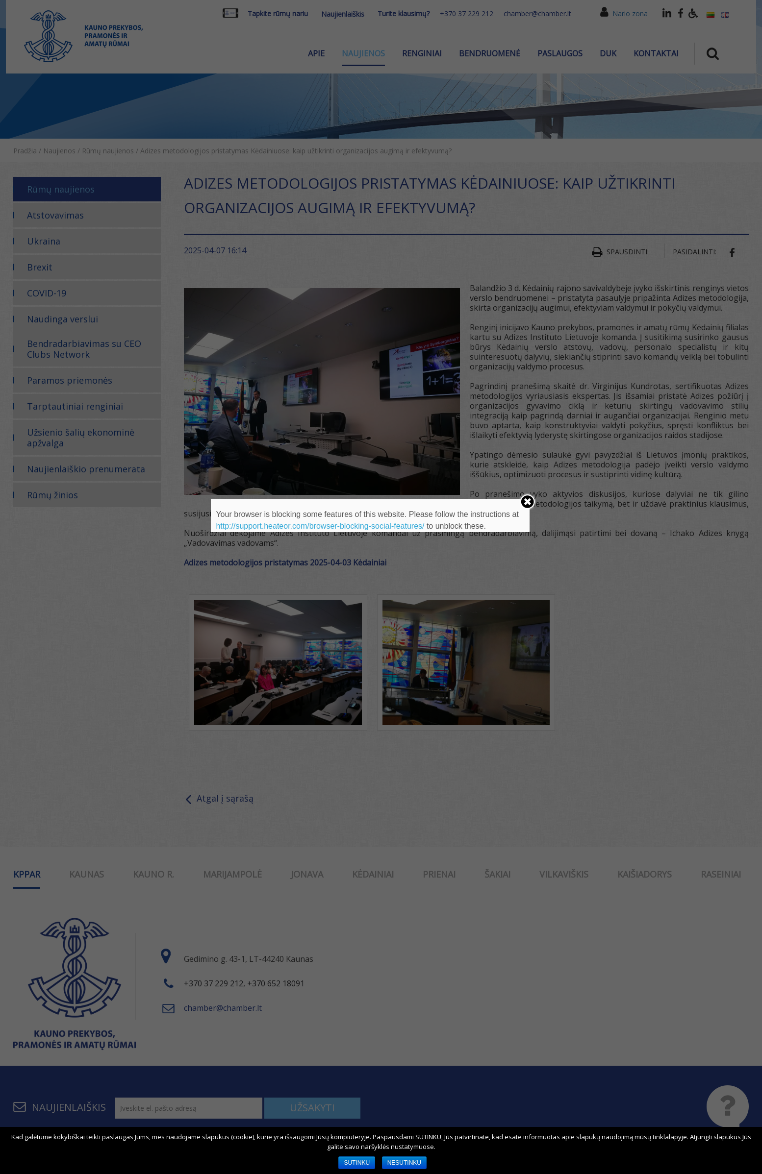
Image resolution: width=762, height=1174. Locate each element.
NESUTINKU (404, 1162)
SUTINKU (357, 1162)
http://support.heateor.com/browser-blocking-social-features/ (320, 526)
